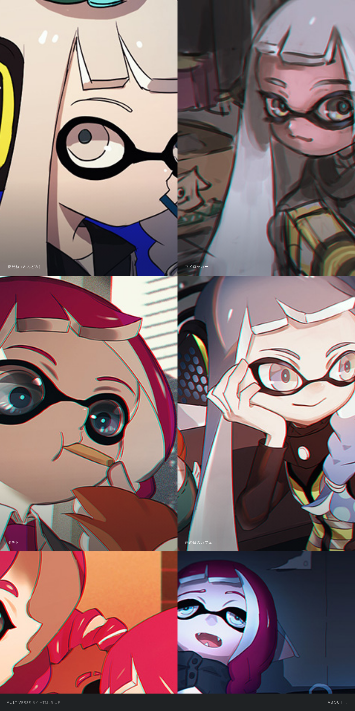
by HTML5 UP (33, 702)
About (335, 702)
